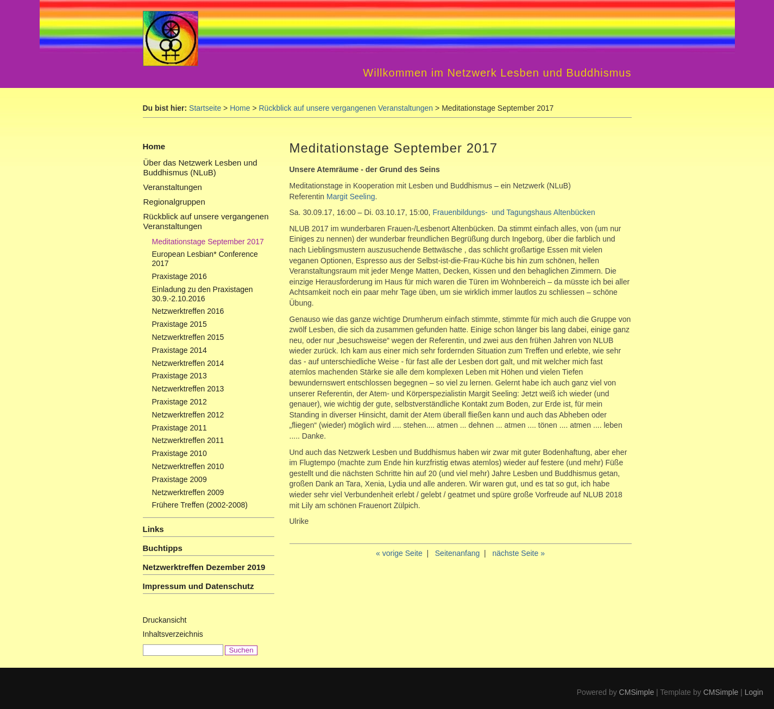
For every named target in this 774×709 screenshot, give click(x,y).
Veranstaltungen (172, 187)
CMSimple (637, 692)
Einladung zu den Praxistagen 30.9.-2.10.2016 (202, 294)
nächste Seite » (518, 553)
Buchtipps (163, 548)
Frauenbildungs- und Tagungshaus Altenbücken (513, 212)
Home (240, 108)
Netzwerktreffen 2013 (188, 388)
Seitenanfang (457, 553)
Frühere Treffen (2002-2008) (200, 505)
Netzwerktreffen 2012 (188, 414)
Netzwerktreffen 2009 (188, 492)
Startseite (205, 108)
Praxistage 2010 (179, 453)
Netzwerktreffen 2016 (188, 311)
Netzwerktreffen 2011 (188, 440)
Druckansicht (165, 620)
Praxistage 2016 (179, 276)
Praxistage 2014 (179, 350)
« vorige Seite (399, 553)
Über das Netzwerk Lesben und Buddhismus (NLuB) (200, 167)
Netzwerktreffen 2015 (188, 337)
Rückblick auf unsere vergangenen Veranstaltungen (346, 108)
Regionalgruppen (174, 201)
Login (754, 692)
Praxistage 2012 (179, 401)
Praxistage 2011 (179, 427)
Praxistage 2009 (179, 479)
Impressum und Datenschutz (198, 586)
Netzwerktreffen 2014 (188, 363)
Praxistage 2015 (179, 324)
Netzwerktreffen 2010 (188, 466)
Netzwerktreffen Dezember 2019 (204, 567)
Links (153, 529)
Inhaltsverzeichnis (173, 634)
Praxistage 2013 (179, 375)
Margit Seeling (349, 196)
